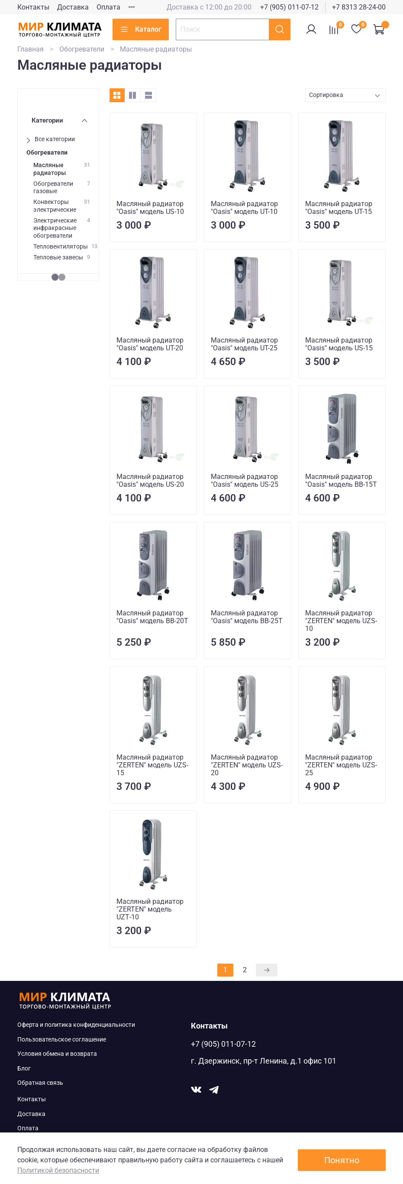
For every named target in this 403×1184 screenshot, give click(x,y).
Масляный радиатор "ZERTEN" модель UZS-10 (341, 621)
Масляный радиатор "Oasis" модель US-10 (150, 208)
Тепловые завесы (58, 257)
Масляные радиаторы (49, 169)
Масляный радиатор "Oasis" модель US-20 (150, 480)
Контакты (33, 7)
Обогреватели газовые (53, 187)
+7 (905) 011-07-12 (289, 7)
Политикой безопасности (58, 1170)
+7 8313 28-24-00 (359, 7)
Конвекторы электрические (54, 205)
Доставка (73, 7)
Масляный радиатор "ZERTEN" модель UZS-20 (247, 765)
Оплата (108, 7)
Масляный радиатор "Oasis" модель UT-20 (150, 344)
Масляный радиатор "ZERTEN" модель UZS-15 (152, 765)
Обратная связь (40, 1083)
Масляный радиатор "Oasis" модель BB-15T (341, 480)
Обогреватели (81, 49)
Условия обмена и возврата (57, 1054)
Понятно (341, 1160)
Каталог (140, 29)
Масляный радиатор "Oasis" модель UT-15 (338, 208)
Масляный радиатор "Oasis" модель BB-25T (247, 617)
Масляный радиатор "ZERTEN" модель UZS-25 (341, 765)
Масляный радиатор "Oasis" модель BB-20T (152, 617)
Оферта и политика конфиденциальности (76, 1025)
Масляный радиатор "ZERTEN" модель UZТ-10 (150, 909)
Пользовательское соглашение (61, 1039)
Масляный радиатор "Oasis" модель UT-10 (244, 208)
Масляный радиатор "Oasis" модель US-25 (244, 480)
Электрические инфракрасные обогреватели (55, 228)
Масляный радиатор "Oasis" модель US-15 (339, 344)
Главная (30, 49)
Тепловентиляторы (60, 246)
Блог (24, 1068)
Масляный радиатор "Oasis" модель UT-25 (244, 344)
